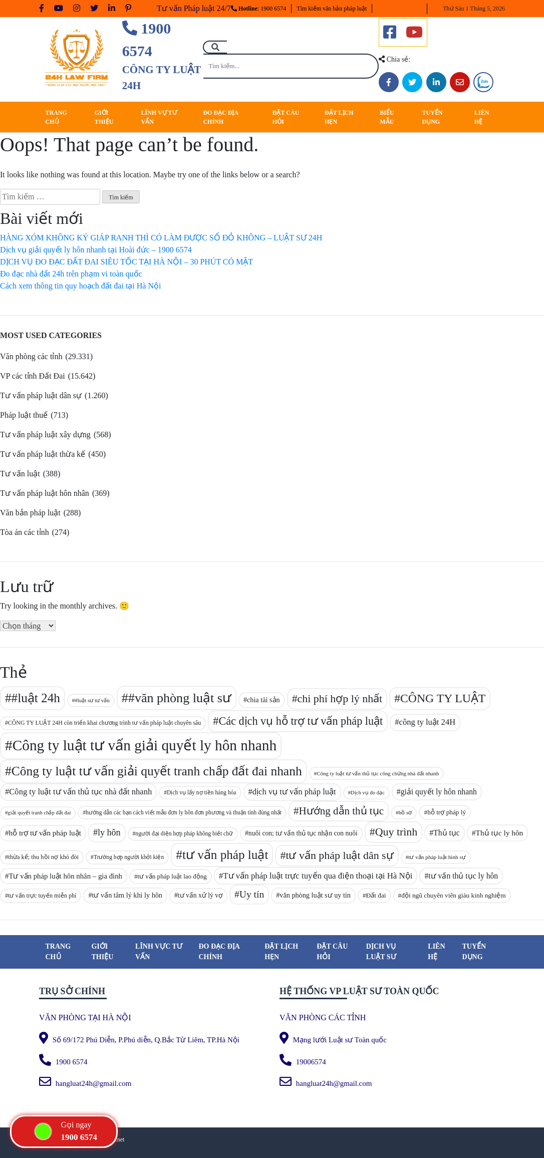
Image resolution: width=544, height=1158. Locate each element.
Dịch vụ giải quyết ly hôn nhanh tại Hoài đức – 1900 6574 (96, 249)
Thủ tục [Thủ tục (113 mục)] (446, 832)
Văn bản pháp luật (30, 512)
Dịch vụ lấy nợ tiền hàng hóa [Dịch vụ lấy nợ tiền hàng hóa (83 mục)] (201, 792)
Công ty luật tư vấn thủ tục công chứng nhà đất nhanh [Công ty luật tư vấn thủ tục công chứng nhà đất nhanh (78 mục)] (378, 773)
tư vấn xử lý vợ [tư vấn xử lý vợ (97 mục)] (200, 895)
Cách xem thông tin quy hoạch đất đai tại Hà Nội (80, 285)
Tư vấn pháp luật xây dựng (45, 434)
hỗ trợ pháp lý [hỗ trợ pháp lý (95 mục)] (446, 812)
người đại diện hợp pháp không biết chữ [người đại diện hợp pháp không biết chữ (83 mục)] (184, 833)
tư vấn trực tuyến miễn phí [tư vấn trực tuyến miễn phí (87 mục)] (42, 895)
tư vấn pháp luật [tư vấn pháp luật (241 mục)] (225, 854)
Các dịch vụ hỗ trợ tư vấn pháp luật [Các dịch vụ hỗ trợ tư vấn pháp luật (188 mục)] (300, 721)
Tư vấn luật (20, 473)
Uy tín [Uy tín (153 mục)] (251, 894)
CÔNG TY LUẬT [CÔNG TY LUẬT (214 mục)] (442, 698)
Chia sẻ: (394, 59)
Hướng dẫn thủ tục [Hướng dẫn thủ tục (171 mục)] (341, 811)
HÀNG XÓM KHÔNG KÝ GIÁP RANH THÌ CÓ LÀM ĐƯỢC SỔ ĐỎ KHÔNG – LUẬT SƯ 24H (161, 237)
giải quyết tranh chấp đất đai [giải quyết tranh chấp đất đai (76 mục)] (39, 812)
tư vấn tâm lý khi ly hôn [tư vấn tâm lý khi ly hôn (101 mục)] (127, 895)
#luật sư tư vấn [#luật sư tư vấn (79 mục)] (92, 700)
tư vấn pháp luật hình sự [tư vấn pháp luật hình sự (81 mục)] (437, 857)
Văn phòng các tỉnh (31, 356)
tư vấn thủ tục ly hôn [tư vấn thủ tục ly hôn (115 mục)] (463, 876)
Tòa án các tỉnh (24, 532)
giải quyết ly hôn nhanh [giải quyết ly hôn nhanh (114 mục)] (439, 791)
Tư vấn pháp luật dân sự (41, 395)
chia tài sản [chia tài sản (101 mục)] (263, 700)
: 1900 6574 (258, 8)
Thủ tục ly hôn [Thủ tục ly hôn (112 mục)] (499, 832)
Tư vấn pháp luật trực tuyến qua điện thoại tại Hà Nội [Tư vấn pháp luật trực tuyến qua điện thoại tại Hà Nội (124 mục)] (317, 876)
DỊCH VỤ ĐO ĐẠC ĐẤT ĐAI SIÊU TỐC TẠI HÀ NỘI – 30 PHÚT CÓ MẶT (126, 261)
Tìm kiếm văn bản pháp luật (332, 8)
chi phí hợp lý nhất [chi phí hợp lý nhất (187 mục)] (340, 698)
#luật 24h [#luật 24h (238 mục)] (36, 698)
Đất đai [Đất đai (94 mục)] (376, 895)
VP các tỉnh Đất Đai (32, 376)
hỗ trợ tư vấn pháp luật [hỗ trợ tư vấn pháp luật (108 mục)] (45, 833)
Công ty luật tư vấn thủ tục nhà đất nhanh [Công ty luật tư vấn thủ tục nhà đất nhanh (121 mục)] (80, 791)
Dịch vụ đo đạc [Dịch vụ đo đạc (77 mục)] (368, 792)
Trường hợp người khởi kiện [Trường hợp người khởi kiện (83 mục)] (129, 857)
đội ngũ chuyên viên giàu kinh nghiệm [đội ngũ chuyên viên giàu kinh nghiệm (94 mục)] (453, 895)
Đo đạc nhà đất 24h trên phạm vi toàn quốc (71, 273)
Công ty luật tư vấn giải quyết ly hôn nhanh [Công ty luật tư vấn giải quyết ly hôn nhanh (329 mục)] (145, 745)
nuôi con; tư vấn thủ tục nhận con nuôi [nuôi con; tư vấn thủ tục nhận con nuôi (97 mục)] (303, 833)
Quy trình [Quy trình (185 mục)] (396, 831)
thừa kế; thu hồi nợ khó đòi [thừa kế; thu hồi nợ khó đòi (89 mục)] (43, 856)
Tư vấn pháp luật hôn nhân (44, 493)
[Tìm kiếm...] (291, 66)
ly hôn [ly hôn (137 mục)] (109, 832)
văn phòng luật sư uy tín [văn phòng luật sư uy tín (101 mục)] (315, 895)
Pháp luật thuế (24, 415)
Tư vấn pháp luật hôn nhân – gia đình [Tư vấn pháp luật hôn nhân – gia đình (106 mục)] (65, 876)
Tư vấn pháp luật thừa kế (42, 454)
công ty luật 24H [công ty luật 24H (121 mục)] (427, 722)
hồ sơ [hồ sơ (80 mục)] (405, 812)
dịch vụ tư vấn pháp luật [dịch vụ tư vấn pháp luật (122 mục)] (294, 791)
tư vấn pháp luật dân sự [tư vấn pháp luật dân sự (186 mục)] (339, 855)
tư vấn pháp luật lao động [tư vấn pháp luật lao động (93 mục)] (171, 876)
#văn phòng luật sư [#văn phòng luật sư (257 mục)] (179, 698)
